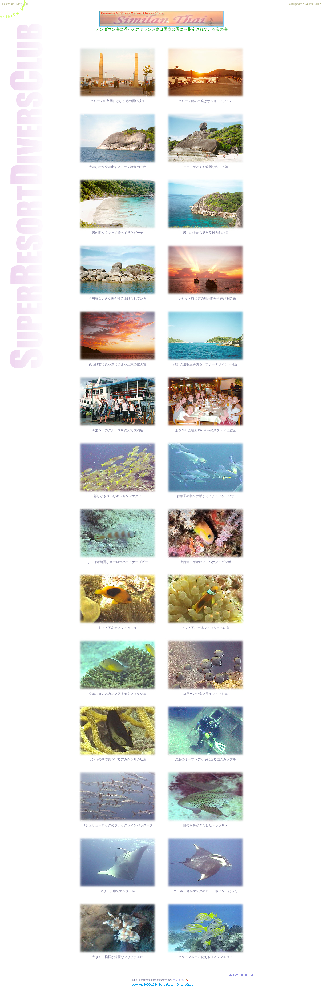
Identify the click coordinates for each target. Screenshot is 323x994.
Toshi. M (181, 980)
